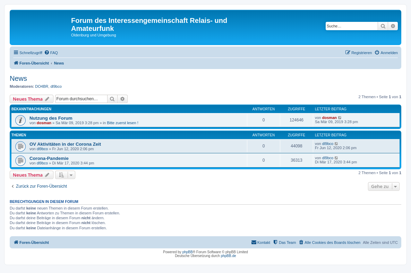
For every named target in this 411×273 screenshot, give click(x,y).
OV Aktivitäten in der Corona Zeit (65, 144)
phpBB (187, 252)
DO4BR (41, 86)
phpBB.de (228, 256)
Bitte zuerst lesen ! (122, 123)
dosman (44, 123)
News (18, 78)
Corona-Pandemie (49, 158)
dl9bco (55, 86)
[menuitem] (51, 53)
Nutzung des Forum (50, 118)
